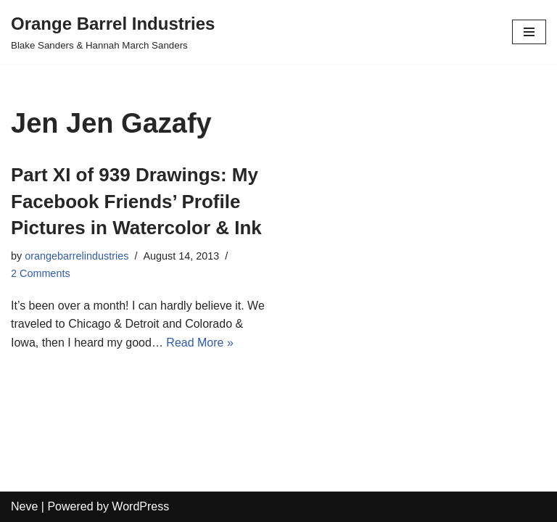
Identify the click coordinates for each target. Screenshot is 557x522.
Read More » (200, 342)
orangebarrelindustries (76, 256)
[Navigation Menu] (529, 32)
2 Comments (40, 273)
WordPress (140, 506)
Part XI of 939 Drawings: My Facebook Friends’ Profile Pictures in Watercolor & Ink (136, 201)
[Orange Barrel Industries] (113, 32)
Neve (24, 506)
